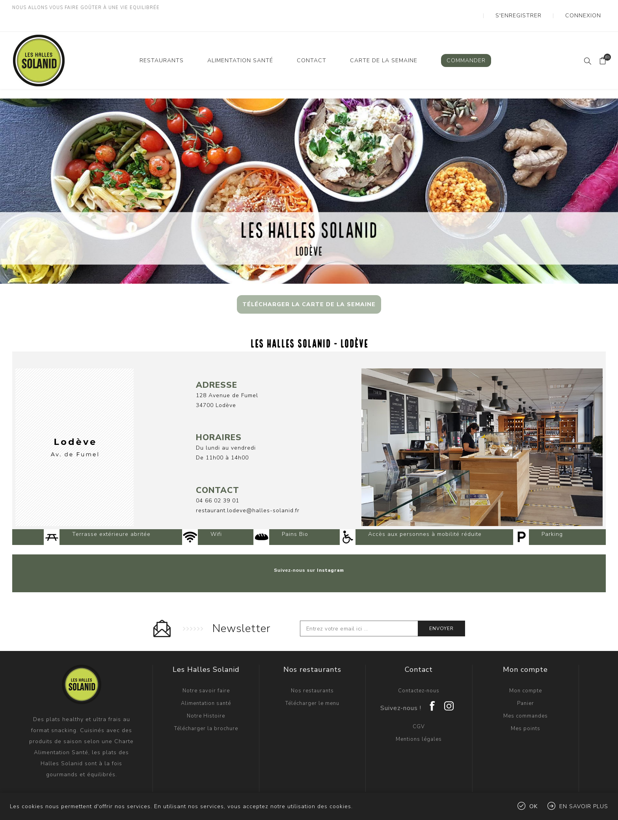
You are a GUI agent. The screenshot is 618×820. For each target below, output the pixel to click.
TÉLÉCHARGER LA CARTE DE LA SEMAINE (309, 288)
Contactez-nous (418, 667)
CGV (419, 703)
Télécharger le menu (312, 680)
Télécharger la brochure (206, 705)
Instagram (330, 547)
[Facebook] (432, 680)
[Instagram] (449, 680)
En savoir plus (583, 806)
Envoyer (441, 605)
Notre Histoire (206, 692)
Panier (525, 680)
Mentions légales (419, 716)
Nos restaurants (312, 667)
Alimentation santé (206, 680)
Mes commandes (525, 692)
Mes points (525, 705)
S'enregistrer (539, 8)
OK (533, 806)
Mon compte (525, 667)
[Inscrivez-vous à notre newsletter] (359, 605)
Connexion (589, 8)
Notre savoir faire (206, 667)
